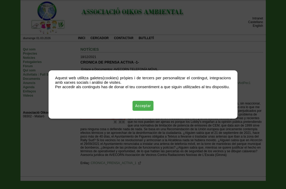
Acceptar (143, 105)
